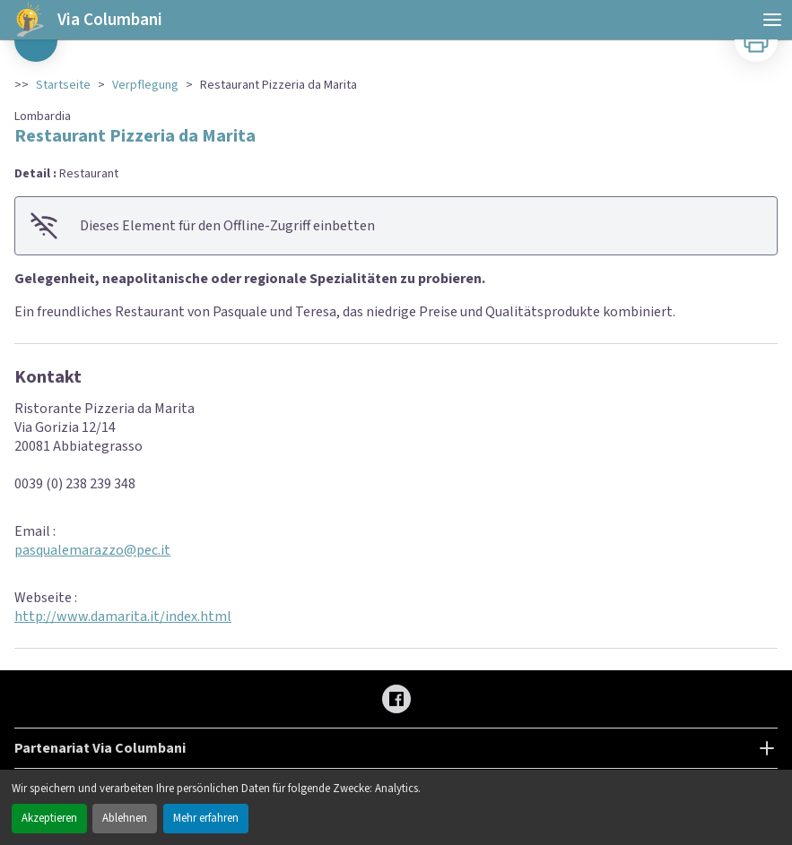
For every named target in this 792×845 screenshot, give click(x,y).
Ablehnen (124, 818)
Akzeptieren (49, 818)
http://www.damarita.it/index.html (122, 616)
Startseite (63, 85)
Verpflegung (145, 85)
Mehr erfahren (206, 818)
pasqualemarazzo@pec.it (92, 550)
